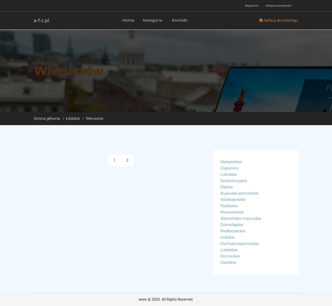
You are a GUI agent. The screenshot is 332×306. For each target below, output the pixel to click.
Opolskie (228, 262)
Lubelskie (229, 250)
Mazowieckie (232, 212)
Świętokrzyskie (233, 181)
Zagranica (229, 168)
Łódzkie (73, 118)
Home (128, 20)
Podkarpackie (232, 231)
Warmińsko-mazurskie (240, 218)
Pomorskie (230, 256)
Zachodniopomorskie (239, 244)
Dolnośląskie (231, 225)
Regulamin (252, 5)
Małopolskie (231, 162)
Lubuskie (228, 174)
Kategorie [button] (153, 20)
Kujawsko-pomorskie (239, 193)
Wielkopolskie (233, 199)
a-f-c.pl (41, 20)
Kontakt (180, 20)
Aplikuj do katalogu (278, 20)
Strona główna (47, 118)
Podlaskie (229, 206)
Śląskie (226, 187)
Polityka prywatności (279, 5)
